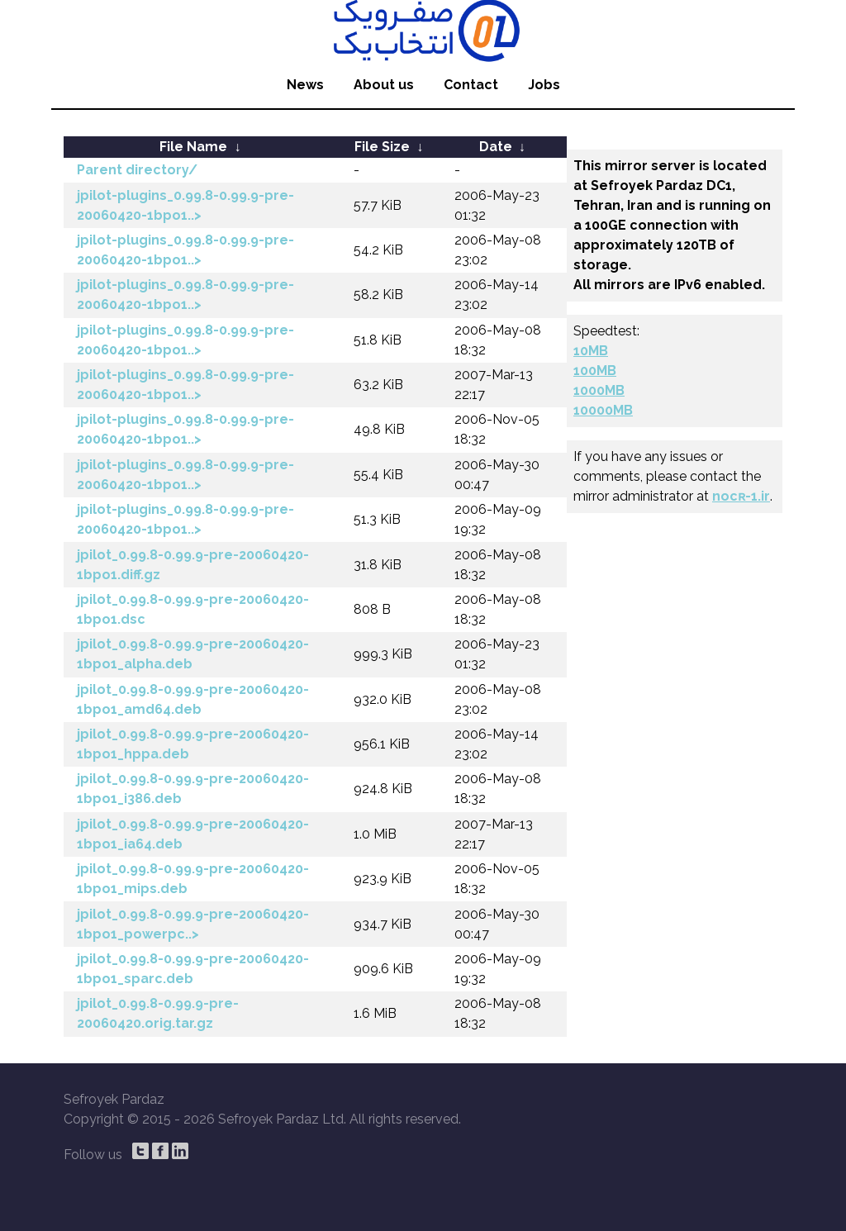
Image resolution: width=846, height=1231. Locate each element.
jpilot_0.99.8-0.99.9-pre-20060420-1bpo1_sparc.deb (193, 968)
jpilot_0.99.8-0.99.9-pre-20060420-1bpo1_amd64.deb (193, 699)
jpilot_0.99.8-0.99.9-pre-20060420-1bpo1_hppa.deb (193, 744)
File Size (382, 146)
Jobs (544, 85)
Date (495, 146)
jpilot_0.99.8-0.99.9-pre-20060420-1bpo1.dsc (193, 609)
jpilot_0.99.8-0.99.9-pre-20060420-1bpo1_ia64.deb (193, 834)
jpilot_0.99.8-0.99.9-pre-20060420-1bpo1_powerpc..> (193, 924)
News (305, 85)
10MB (590, 351)
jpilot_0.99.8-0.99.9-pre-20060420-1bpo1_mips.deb (193, 878)
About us (384, 85)
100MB (594, 370)
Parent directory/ (137, 170)
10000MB (603, 410)
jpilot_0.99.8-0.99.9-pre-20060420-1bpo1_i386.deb (193, 788)
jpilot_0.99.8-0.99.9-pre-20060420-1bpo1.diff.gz (193, 564)
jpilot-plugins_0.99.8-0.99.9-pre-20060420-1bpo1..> (185, 205)
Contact (471, 85)
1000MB (599, 390)
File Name (193, 146)
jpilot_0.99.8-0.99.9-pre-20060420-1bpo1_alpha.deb (193, 654)
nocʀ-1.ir (741, 496)
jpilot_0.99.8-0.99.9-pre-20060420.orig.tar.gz (158, 1013)
